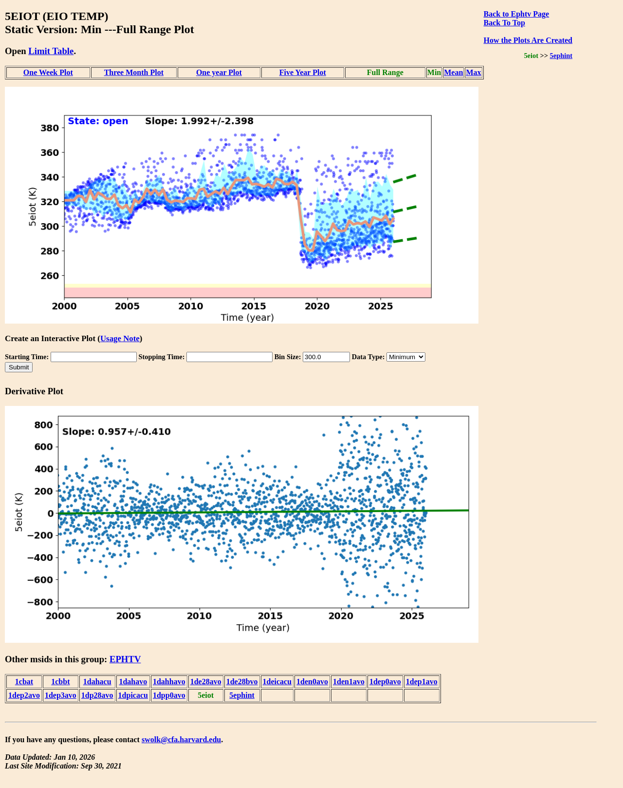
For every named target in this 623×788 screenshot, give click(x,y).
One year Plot (219, 72)
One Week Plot (48, 72)
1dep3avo (60, 695)
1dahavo (133, 681)
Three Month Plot (134, 72)
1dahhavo (169, 681)
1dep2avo (24, 695)
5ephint (561, 55)
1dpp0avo (169, 695)
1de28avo (205, 681)
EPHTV (125, 659)
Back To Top (504, 23)
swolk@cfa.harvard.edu (181, 739)
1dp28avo (97, 695)
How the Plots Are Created (528, 40)
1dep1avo (422, 681)
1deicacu (277, 681)
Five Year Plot (302, 72)
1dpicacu (133, 695)
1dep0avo (385, 681)
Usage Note (120, 338)
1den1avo (349, 681)
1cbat (24, 681)
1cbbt (60, 681)
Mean (453, 72)
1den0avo (312, 681)
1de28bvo (242, 681)
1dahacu (97, 681)
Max (473, 72)
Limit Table (50, 51)
